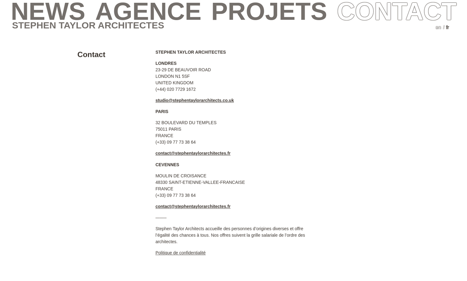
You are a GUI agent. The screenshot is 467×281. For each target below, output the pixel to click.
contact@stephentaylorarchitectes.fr (193, 153)
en (438, 27)
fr (447, 27)
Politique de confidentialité (181, 252)
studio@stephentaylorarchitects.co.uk (195, 100)
